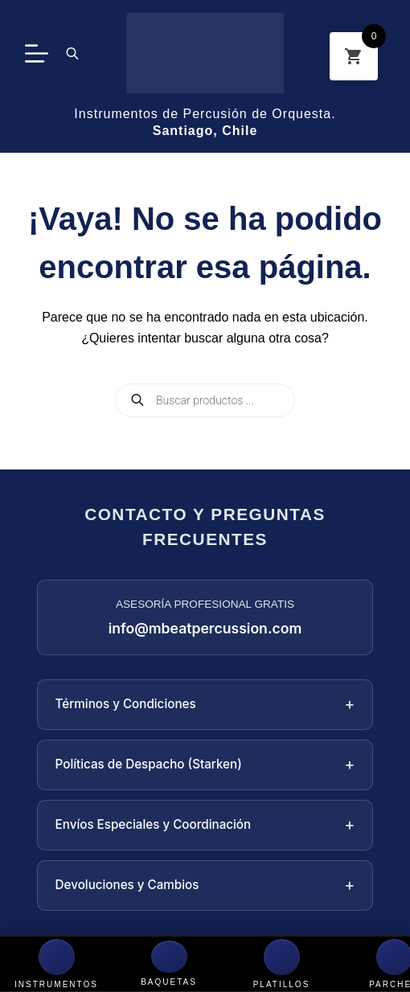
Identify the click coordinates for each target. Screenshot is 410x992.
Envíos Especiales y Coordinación (205, 825)
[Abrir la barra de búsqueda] (72, 53)
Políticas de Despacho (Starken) (205, 765)
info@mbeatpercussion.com (205, 628)
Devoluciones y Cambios (205, 885)
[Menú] (36, 53)
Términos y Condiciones (205, 705)
